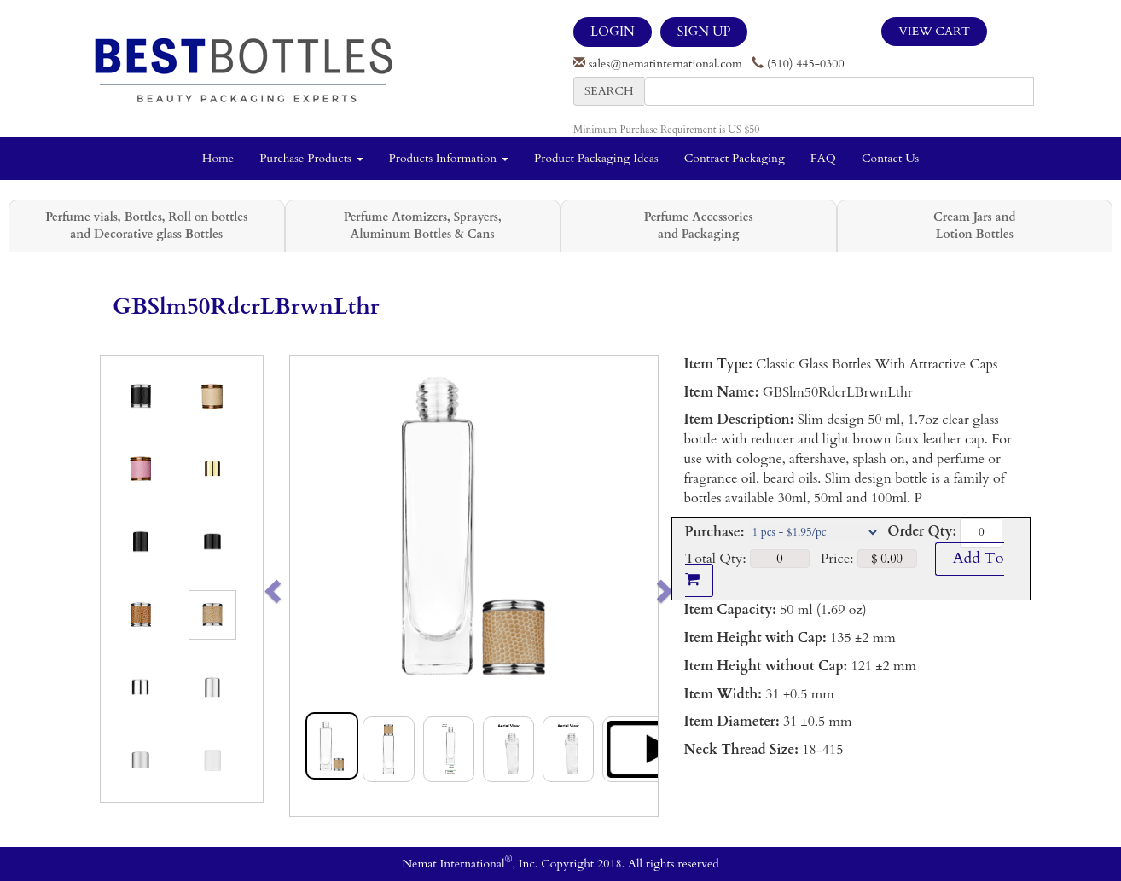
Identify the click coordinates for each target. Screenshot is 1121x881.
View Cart (934, 31)
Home (218, 158)
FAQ (823, 158)
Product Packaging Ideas (596, 158)
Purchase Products (311, 158)
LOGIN (612, 31)
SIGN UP (703, 31)
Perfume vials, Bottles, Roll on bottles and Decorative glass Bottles (146, 225)
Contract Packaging (734, 158)
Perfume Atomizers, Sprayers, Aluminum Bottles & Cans (423, 225)
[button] (308, 586)
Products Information (449, 158)
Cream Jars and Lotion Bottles (974, 225)
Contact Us (890, 158)
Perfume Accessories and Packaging (698, 225)
